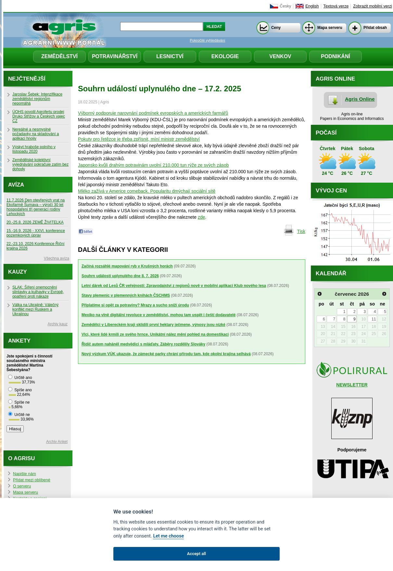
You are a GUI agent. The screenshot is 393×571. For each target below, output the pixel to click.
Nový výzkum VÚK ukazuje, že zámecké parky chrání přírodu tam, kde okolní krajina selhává (166, 354)
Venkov (280, 56)
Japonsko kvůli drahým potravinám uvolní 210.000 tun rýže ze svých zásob (153, 165)
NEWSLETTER (351, 384)
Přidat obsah (375, 27)
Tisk (301, 231)
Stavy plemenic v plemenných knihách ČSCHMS (126, 295)
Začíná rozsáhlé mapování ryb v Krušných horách (127, 266)
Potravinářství (114, 56)
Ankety (19, 341)
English (312, 6)
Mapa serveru (329, 27)
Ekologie (225, 56)
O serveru (22, 486)
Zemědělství (59, 56)
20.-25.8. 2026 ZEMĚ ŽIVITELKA (35, 222)
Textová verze (336, 6)
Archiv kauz (58, 324)
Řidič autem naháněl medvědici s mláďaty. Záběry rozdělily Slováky (143, 344)
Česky (285, 6)
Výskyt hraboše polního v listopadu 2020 (34, 149)
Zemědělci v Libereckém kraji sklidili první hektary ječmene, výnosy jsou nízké (153, 324)
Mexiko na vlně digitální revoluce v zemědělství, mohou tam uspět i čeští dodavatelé (158, 315)
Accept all (196, 553)
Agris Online (360, 99)
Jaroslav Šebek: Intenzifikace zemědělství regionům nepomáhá (37, 99)
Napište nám (24, 474)
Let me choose (168, 536)
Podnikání (335, 56)
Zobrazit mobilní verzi (372, 6)
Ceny (276, 27)
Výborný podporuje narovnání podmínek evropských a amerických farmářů (153, 113)
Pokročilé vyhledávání (207, 40)
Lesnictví (170, 56)
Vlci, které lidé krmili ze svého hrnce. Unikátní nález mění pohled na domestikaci (155, 334)
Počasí (326, 133)
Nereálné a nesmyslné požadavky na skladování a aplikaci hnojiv (35, 134)
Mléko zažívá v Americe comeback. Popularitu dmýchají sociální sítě (146, 191)
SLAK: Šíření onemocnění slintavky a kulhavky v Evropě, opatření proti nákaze (38, 292)
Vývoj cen (331, 191)
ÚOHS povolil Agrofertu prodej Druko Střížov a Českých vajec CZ (38, 116)
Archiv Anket (57, 441)
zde (201, 217)
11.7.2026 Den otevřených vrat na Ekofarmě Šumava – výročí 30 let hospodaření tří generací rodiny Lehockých (35, 207)
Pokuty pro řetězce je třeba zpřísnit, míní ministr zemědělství (139, 139)
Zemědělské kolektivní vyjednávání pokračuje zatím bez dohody (40, 164)
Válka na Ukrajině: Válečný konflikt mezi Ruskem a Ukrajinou (35, 309)
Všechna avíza (56, 258)
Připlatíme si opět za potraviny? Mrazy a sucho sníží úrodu (135, 305)
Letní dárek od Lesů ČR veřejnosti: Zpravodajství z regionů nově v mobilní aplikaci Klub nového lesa (174, 285)
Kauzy (17, 272)
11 (374, 319)
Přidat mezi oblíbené (31, 480)
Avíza (16, 185)
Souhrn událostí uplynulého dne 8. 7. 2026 (120, 276)
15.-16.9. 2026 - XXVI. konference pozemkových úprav (35, 233)
